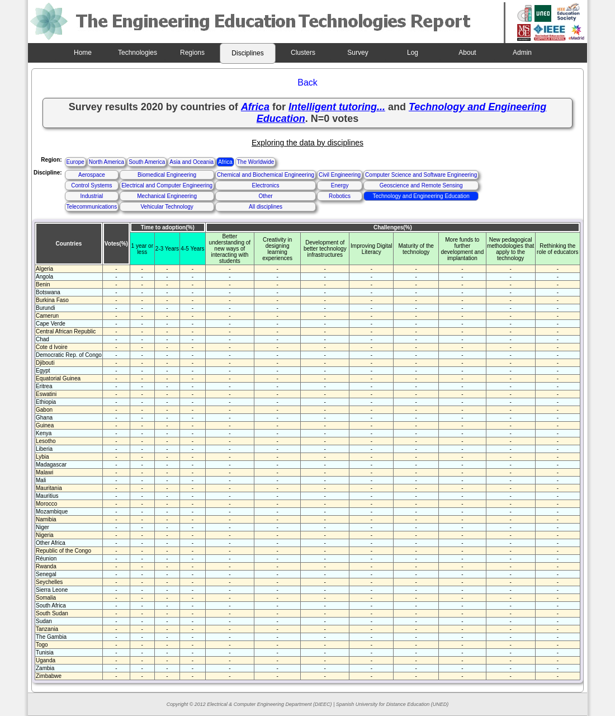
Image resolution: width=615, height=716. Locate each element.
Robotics (340, 196)
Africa (225, 162)
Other (266, 196)
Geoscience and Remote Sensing (421, 185)
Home (83, 52)
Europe (75, 162)
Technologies (137, 52)
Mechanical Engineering (167, 196)
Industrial (92, 196)
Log (412, 52)
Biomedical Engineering (167, 175)
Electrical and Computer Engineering (166, 185)
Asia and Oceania (191, 162)
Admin (522, 52)
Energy (340, 185)
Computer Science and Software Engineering (421, 175)
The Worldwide (256, 162)
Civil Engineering (340, 175)
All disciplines (265, 207)
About (467, 52)
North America (106, 162)
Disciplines (247, 53)
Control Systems (91, 185)
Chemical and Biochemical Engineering (265, 175)
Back (307, 82)
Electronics (266, 185)
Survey (357, 52)
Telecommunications (92, 207)
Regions (192, 52)
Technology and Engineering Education (420, 196)
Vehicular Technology (166, 207)
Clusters (303, 52)
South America (147, 162)
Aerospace (91, 175)
